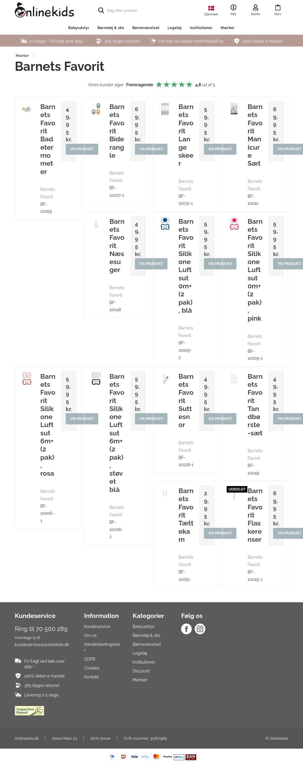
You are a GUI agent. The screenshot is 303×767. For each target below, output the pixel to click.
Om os (90, 635)
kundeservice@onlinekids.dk (42, 644)
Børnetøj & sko (110, 28)
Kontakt (91, 677)
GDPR (89, 659)
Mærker (228, 28)
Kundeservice (97, 626)
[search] (139, 10)
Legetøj (174, 28)
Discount (141, 671)
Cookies (91, 668)
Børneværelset (145, 28)
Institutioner (201, 28)
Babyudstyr (78, 28)
